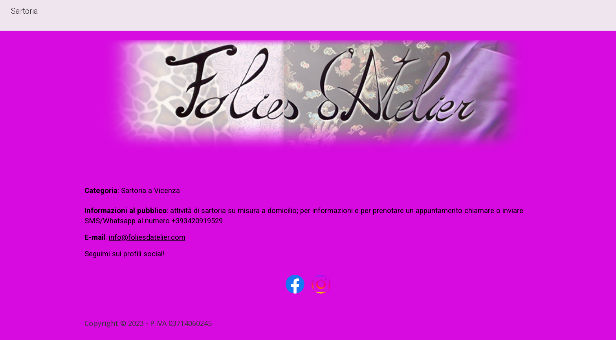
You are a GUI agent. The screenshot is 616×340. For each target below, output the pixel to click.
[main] (308, 222)
